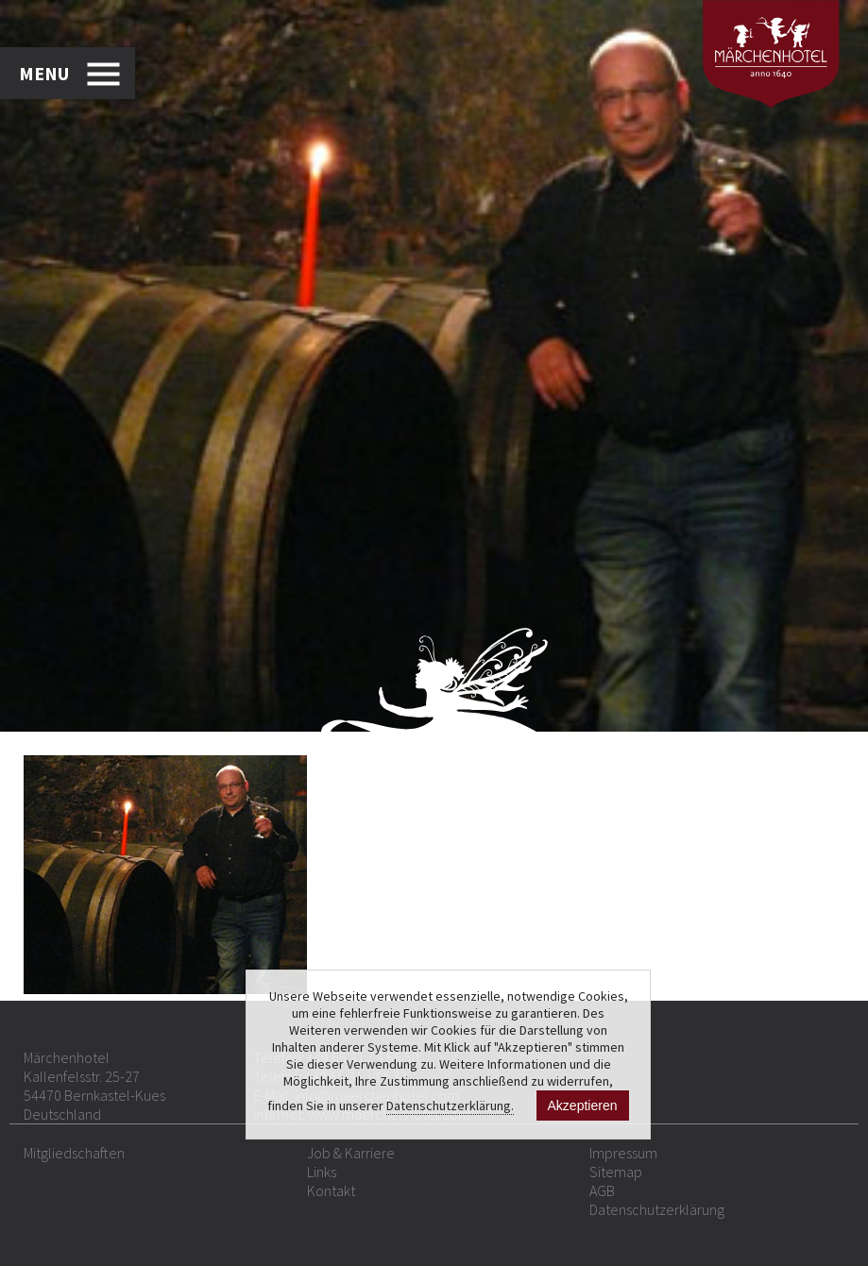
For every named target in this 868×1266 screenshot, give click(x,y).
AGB (602, 1190)
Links (321, 1171)
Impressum (623, 1152)
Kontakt (331, 1190)
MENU (44, 73)
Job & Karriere (351, 1152)
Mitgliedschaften (74, 1152)
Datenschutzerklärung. (450, 1105)
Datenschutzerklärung (656, 1209)
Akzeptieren (583, 1105)
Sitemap (615, 1171)
